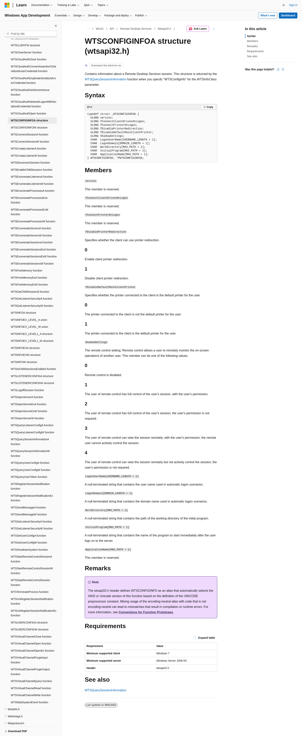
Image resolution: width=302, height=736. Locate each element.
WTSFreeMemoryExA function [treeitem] (29, 264)
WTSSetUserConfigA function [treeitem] (28, 522)
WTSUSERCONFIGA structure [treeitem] (29, 609)
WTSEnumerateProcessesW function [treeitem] (33, 208)
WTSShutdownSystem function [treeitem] (29, 536)
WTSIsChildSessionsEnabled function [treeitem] (33, 355)
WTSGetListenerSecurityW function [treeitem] (32, 292)
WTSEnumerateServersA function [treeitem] (31, 215)
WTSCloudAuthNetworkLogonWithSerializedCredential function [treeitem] (33, 91)
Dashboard (288, 15)
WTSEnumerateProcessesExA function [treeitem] (29, 187)
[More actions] (214, 29)
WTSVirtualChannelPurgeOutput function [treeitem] (30, 658)
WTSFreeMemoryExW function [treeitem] (29, 271)
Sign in (293, 5)
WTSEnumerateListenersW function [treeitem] (32, 170)
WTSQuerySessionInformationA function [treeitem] (30, 428)
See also (252, 56)
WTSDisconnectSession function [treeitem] (30, 149)
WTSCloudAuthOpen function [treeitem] (28, 100)
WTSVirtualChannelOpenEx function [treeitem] (32, 637)
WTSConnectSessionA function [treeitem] (29, 121)
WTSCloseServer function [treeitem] (26, 39)
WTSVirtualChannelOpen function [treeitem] (31, 630)
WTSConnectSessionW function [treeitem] (30, 128)
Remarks (252, 46)
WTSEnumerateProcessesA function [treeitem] (32, 177)
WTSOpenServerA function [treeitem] (27, 383)
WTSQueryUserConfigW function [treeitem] (30, 456)
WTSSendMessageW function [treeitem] (29, 501)
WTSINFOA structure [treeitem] (23, 299)
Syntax (251, 36)
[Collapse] (56, 25)
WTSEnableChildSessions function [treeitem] (31, 156)
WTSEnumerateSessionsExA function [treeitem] (33, 236)
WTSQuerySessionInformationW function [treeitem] (30, 440)
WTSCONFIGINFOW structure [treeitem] (29, 114)
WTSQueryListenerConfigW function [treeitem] (32, 419)
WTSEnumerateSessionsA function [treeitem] (32, 229)
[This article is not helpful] (282, 69)
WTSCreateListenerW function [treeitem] (29, 142)
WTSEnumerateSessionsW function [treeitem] (32, 250)
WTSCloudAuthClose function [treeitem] (28, 46)
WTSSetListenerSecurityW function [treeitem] (32, 515)
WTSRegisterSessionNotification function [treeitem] (30, 473)
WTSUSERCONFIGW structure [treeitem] (30, 616)
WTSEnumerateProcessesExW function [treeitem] (29, 199)
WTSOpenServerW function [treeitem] (27, 405)
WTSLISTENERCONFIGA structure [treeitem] (32, 362)
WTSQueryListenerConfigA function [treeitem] (32, 411)
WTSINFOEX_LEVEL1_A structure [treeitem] (32, 320)
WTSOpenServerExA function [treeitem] (28, 390)
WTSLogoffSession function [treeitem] (27, 376)
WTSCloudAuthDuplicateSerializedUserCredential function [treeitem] (33, 67)
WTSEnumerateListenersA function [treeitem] (32, 163)
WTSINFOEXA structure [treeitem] (25, 334)
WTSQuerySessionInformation (105, 79)
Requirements (255, 51)
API (112, 28)
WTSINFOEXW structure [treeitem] (26, 341)
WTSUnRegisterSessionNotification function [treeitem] (32, 588)
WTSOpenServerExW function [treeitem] (29, 397)
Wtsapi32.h (164, 28)
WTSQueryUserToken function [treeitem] (29, 463)
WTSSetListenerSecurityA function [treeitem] (31, 508)
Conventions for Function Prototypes (146, 612)
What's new (267, 15)
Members (252, 41)
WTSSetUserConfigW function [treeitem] (29, 529)
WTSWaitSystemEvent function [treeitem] (29, 689)
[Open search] (284, 5)
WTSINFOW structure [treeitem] (24, 348)
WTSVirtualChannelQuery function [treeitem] (31, 667)
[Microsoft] (7, 5)
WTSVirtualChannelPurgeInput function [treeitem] (29, 647)
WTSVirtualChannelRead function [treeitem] (31, 674)
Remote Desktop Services (135, 28)
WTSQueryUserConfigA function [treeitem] (30, 449)
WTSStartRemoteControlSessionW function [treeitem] (32, 557)
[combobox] (31, 34)
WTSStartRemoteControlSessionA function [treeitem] (31, 546)
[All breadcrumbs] (88, 29)
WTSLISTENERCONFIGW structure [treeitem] (32, 369)
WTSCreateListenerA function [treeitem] (28, 135)
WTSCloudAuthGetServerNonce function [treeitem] (30, 79)
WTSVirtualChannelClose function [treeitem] (31, 623)
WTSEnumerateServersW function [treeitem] (31, 222)
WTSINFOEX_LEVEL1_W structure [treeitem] (32, 327)
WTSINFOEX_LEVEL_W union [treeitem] (29, 313)
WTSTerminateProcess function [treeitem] (30, 578)
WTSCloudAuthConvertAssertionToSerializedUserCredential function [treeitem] (33, 56)
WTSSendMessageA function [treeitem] (28, 494)
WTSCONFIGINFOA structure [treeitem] (29, 107)
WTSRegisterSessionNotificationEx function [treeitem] (32, 485)
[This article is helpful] (278, 69)
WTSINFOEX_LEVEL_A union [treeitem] (29, 306)
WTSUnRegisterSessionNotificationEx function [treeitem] (33, 600)
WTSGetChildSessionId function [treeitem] (30, 278)
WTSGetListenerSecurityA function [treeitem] (31, 285)
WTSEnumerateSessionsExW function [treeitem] (34, 243)
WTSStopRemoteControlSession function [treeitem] (30, 569)
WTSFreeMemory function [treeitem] (26, 257)
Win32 (100, 28)
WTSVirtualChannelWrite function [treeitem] (31, 681)
